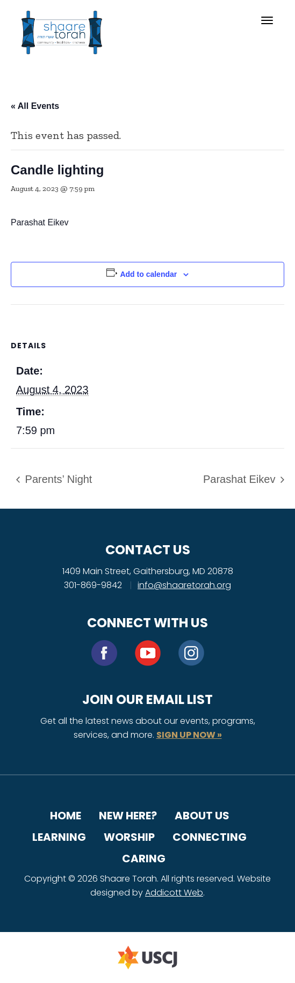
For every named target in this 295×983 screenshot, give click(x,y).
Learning (59, 837)
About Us (202, 815)
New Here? (128, 815)
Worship (129, 837)
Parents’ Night (57, 479)
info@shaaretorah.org (184, 585)
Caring (144, 858)
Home (65, 815)
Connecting (209, 837)
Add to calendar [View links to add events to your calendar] (148, 274)
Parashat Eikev (240, 479)
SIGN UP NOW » (189, 735)
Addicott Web (174, 892)
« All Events (35, 106)
